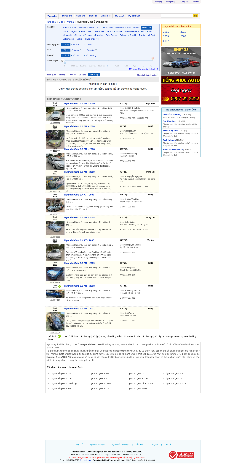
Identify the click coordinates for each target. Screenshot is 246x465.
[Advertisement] (123, 417)
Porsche (99, 35)
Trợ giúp (154, 444)
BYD (99, 27)
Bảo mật (139, 444)
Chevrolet (108, 27)
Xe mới (76, 45)
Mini (150, 31)
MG (144, 31)
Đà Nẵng (82, 75)
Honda (137, 27)
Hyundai (147, 27)
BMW (91, 27)
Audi (74, 27)
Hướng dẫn (184, 2)
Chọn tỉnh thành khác (147, 74)
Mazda (119, 31)
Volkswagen (68, 39)
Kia (89, 31)
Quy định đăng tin (97, 444)
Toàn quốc (51, 75)
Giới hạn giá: (53, 61)
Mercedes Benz (132, 31)
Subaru (123, 35)
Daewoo (120, 27)
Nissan (78, 35)
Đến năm (91, 50)
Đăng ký (158, 1)
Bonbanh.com (85, 460)
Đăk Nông (94, 74)
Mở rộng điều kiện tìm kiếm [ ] (143, 69)
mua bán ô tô (158, 344)
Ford (129, 27)
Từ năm (75, 50)
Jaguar (74, 31)
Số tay (76, 55)
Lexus (109, 31)
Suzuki (133, 35)
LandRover (99, 31)
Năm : (49, 50)
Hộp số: (50, 55)
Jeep (82, 31)
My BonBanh (134, 16)
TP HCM (72, 74)
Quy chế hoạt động (120, 444)
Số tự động (91, 55)
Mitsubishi (67, 35)
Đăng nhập (171, 2)
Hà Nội (62, 75)
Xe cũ (88, 45)
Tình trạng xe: (53, 45)
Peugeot (88, 35)
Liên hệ (196, 2)
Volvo (79, 39)
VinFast (151, 35)
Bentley (82, 27)
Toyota (142, 35)
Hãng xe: (51, 27)
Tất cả (66, 27)
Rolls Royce (111, 35)
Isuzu (65, 31)
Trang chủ (79, 444)
